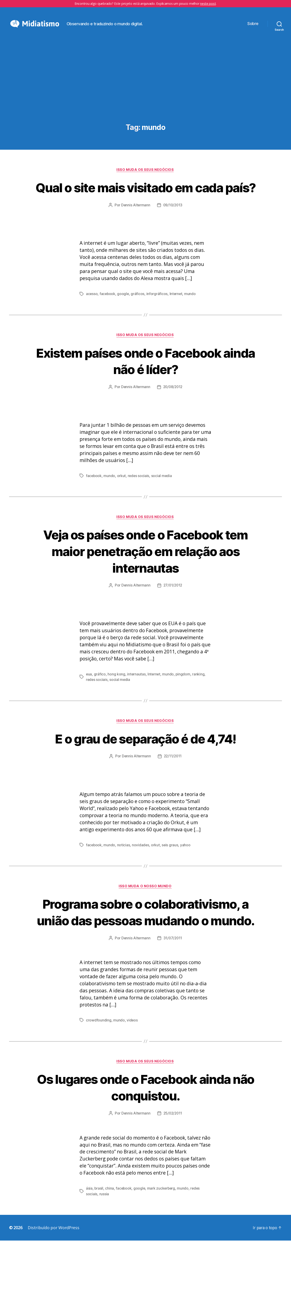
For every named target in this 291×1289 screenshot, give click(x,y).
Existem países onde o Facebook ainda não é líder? (145, 392)
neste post (208, 3)
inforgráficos (157, 324)
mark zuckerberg (162, 1237)
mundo (191, 324)
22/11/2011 (173, 787)
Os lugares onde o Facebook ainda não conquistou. (145, 1135)
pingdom (183, 705)
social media (162, 506)
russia (104, 1242)
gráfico (100, 705)
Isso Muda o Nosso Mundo (145, 918)
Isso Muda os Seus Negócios (145, 184)
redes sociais (139, 506)
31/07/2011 (173, 986)
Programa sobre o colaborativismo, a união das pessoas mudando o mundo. (145, 951)
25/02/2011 (173, 1162)
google (124, 324)
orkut (121, 506)
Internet (176, 324)
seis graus (170, 876)
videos (132, 1068)
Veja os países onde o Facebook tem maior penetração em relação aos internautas (145, 582)
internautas (136, 705)
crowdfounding (98, 1068)
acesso (92, 324)
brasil (98, 1237)
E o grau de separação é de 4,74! (145, 769)
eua (89, 705)
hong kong (116, 705)
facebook (108, 324)
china (109, 1237)
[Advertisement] (145, 103)
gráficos (138, 324)
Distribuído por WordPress (53, 1276)
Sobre (252, 30)
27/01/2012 (173, 616)
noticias (123, 876)
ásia (89, 1237)
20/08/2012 (173, 418)
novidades (141, 876)
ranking (199, 705)
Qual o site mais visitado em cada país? (145, 209)
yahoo (186, 876)
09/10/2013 (173, 236)
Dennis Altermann (135, 236)
